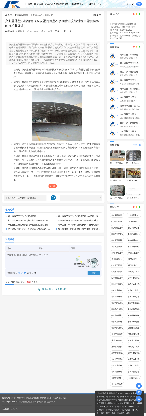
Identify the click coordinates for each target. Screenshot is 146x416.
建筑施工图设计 (117, 263)
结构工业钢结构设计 (117, 294)
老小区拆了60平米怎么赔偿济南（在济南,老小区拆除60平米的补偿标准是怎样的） (94, 223)
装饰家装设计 (117, 257)
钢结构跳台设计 (134, 238)
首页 (30, 3)
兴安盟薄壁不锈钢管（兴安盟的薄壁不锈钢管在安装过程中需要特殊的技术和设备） (95, 227)
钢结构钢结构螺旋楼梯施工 (134, 313)
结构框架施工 (117, 351)
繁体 (139, 4)
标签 (14, 398)
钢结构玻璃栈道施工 (134, 319)
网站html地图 (32, 398)
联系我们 (38, 3)
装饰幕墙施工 (133, 326)
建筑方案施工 (117, 338)
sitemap (63, 398)
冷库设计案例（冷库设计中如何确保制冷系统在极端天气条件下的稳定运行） (92, 218)
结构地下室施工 (117, 357)
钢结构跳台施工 (117, 326)
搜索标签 (6, 398)
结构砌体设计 (133, 269)
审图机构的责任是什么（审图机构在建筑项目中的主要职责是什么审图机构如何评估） (46, 223)
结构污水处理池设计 (134, 282)
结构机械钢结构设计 (134, 276)
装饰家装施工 (133, 332)
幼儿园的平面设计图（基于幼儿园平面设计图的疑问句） (33, 218)
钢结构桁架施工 (134, 301)
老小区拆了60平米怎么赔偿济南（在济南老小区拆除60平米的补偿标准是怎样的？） (45, 227)
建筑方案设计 (133, 257)
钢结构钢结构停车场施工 (117, 313)
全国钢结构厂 (117, 376)
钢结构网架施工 (117, 301)
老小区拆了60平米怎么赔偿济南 (22, 196)
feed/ (55, 398)
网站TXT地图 (45, 398)
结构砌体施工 (133, 344)
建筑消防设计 (133, 263)
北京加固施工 (117, 382)
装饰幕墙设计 (117, 251)
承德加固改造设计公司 (14, 31)
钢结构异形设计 (117, 244)
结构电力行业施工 (134, 363)
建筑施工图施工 (134, 338)
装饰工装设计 (95, 3)
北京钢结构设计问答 (40, 15)
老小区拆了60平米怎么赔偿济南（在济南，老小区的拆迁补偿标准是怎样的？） (93, 214)
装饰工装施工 (117, 332)
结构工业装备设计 (117, 288)
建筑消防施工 (117, 344)
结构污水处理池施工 (134, 357)
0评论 (59, 31)
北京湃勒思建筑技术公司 (56, 3)
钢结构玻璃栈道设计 (117, 238)
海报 (52, 186)
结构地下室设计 (117, 282)
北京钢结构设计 (21, 15)
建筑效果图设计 (117, 269)
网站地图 (21, 398)
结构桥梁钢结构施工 (134, 369)
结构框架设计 (117, 276)
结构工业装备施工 (117, 363)
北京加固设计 (133, 219)
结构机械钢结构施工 (134, 351)
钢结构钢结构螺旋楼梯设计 (117, 232)
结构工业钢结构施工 (117, 369)
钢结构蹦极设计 (134, 232)
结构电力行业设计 (134, 288)
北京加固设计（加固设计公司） (134, 376)
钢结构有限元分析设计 (134, 244)
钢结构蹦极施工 (117, 319)
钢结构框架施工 (134, 307)
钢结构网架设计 (78, 3)
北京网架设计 (117, 226)
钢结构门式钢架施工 (117, 307)
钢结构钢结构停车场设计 (134, 226)
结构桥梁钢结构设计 (134, 294)
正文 (53, 15)
